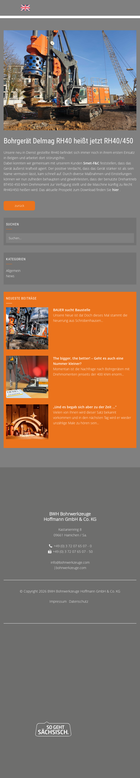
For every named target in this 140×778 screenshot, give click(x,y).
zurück (19, 205)
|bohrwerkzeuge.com (70, 567)
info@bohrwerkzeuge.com (70, 562)
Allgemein (13, 270)
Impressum (58, 601)
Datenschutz (78, 601)
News (10, 276)
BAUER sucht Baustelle (71, 310)
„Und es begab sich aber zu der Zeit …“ (85, 407)
